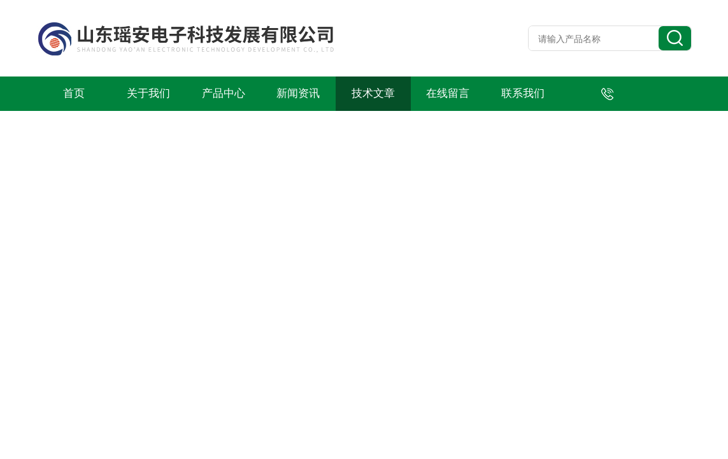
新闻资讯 (298, 93)
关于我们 (148, 93)
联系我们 (523, 93)
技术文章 (373, 93)
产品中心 (223, 93)
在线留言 (447, 93)
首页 (74, 93)
